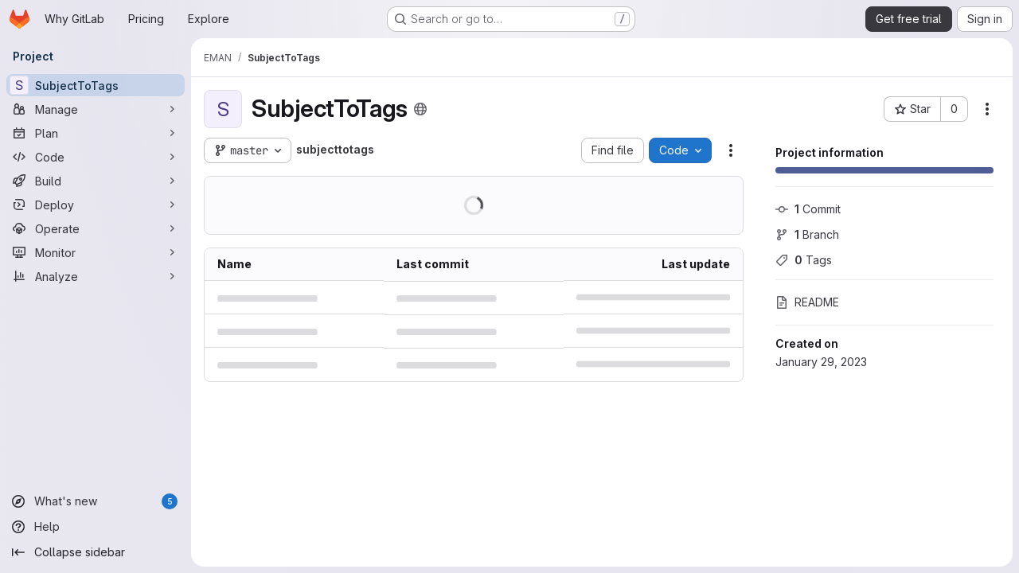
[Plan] (95, 133)
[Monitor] (95, 252)
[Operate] (95, 228)
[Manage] (95, 109)
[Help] (95, 527)
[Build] (95, 181)
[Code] (95, 157)
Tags (803, 260)
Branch (807, 234)
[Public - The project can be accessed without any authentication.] (420, 109)
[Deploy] (95, 204)
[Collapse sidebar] (95, 552)
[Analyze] (95, 276)
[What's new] (95, 501)
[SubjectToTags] (95, 85)
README (807, 302)
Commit (808, 209)
